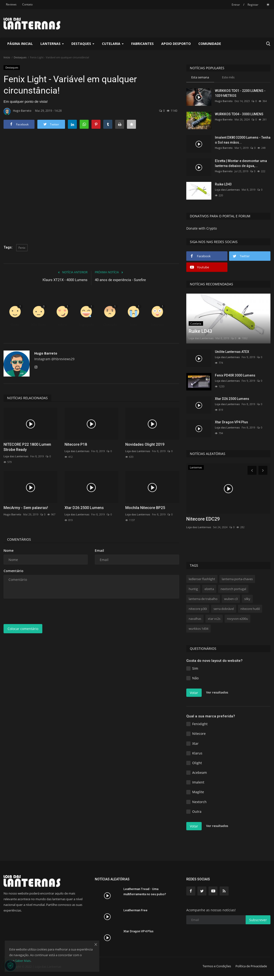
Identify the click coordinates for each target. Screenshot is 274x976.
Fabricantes (142, 43)
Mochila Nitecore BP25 (145, 507)
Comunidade (209, 43)
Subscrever (258, 920)
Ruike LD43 (223, 184)
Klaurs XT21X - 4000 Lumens (65, 280)
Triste (133, 325)
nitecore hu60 (250, 609)
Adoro (62, 325)
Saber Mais (22, 961)
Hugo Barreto (17, 111)
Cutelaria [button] (113, 43)
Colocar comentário (23, 628)
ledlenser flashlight (202, 579)
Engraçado (86, 325)
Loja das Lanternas (16, 456)
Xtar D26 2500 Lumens (84, 507)
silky (247, 599)
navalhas (195, 618)
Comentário (13, 571)
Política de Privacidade (251, 966)
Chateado (110, 325)
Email (99, 550)
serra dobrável (223, 609)
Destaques (20, 57)
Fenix (21, 248)
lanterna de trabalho (203, 599)
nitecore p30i (198, 609)
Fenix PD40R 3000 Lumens (235, 375)
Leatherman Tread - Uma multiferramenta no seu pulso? (144, 891)
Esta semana (200, 77)
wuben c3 (231, 599)
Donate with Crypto (201, 228)
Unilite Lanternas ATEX (232, 352)
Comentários (19, 539)
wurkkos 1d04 (198, 628)
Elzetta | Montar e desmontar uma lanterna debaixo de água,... (241, 163)
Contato (27, 4)
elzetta (209, 589)
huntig (193, 589)
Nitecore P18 (76, 444)
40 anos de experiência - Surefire (120, 280)
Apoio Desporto (176, 43)
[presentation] (39, 611)
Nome (8, 550)
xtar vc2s (214, 618)
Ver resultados (217, 692)
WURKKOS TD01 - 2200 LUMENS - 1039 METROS (240, 93)
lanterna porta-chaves (237, 579)
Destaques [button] (82, 43)
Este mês (228, 77)
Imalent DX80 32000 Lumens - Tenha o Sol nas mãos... (242, 140)
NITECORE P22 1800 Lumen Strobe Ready (27, 447)
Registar (253, 5)
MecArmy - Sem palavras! (26, 507)
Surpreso (157, 325)
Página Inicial (20, 43)
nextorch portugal (233, 589)
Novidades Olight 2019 (144, 444)
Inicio (7, 57)
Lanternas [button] (52, 43)
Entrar (236, 5)
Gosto (15, 325)
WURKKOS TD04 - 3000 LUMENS (239, 114)
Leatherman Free (135, 910)
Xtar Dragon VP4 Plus (231, 422)
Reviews (11, 4)
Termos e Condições (217, 966)
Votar (194, 692)
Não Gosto (38, 325)
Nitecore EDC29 (203, 519)
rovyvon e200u (237, 618)
